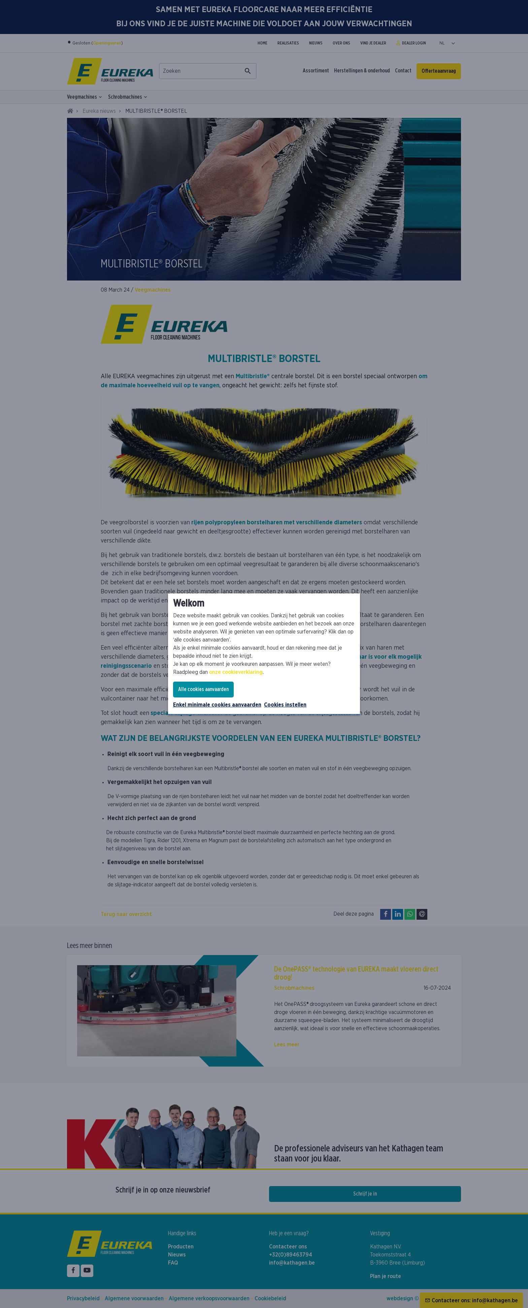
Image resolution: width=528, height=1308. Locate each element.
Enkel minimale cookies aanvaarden (217, 705)
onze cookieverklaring (236, 672)
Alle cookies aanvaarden (203, 689)
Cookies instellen (285, 705)
